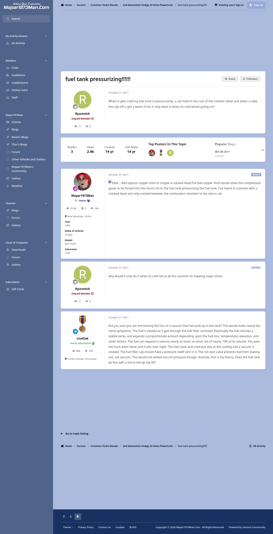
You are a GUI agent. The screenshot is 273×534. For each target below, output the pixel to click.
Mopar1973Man (82, 196)
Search (13, 19)
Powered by (247, 527)
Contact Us (104, 527)
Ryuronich (82, 114)
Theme (68, 527)
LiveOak (82, 338)
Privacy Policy (85, 527)
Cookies (119, 527)
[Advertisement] (163, 40)
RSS (132, 527)
